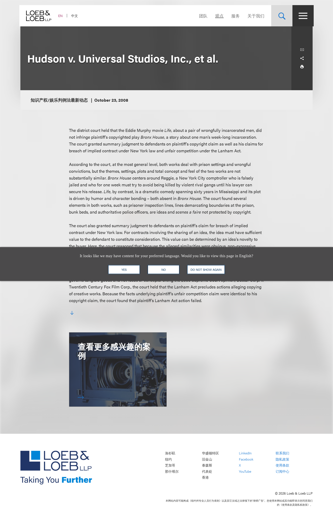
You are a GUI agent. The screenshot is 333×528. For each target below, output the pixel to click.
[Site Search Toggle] (280, 15)
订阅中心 (282, 471)
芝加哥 (170, 465)
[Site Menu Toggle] (302, 15)
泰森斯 (207, 465)
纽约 (168, 459)
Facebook (246, 459)
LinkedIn (245, 453)
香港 (205, 477)
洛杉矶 (170, 453)
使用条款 (282, 465)
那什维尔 (172, 471)
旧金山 (207, 459)
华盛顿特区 (210, 453)
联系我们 (282, 453)
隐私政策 (282, 459)
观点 (218, 16)
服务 (234, 16)
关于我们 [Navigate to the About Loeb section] (254, 16)
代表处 (207, 471)
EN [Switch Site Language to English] (61, 15)
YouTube (245, 471)
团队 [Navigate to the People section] (202, 16)
